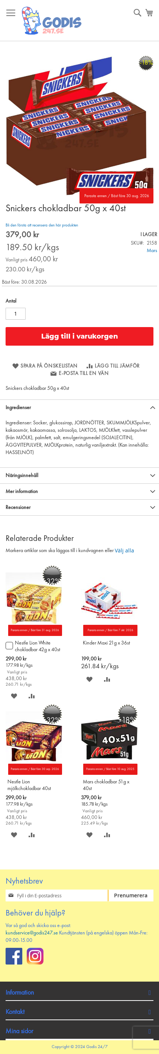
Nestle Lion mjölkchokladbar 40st (29, 785)
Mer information (22, 491)
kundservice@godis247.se (32, 933)
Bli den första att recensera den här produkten (42, 225)
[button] (13, 695)
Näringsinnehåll (22, 475)
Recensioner (18, 507)
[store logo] (52, 20)
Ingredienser (18, 407)
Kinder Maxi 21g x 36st (106, 643)
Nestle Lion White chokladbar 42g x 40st (37, 646)
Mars (152, 250)
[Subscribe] (130, 895)
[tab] (79, 407)
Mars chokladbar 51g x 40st (106, 785)
